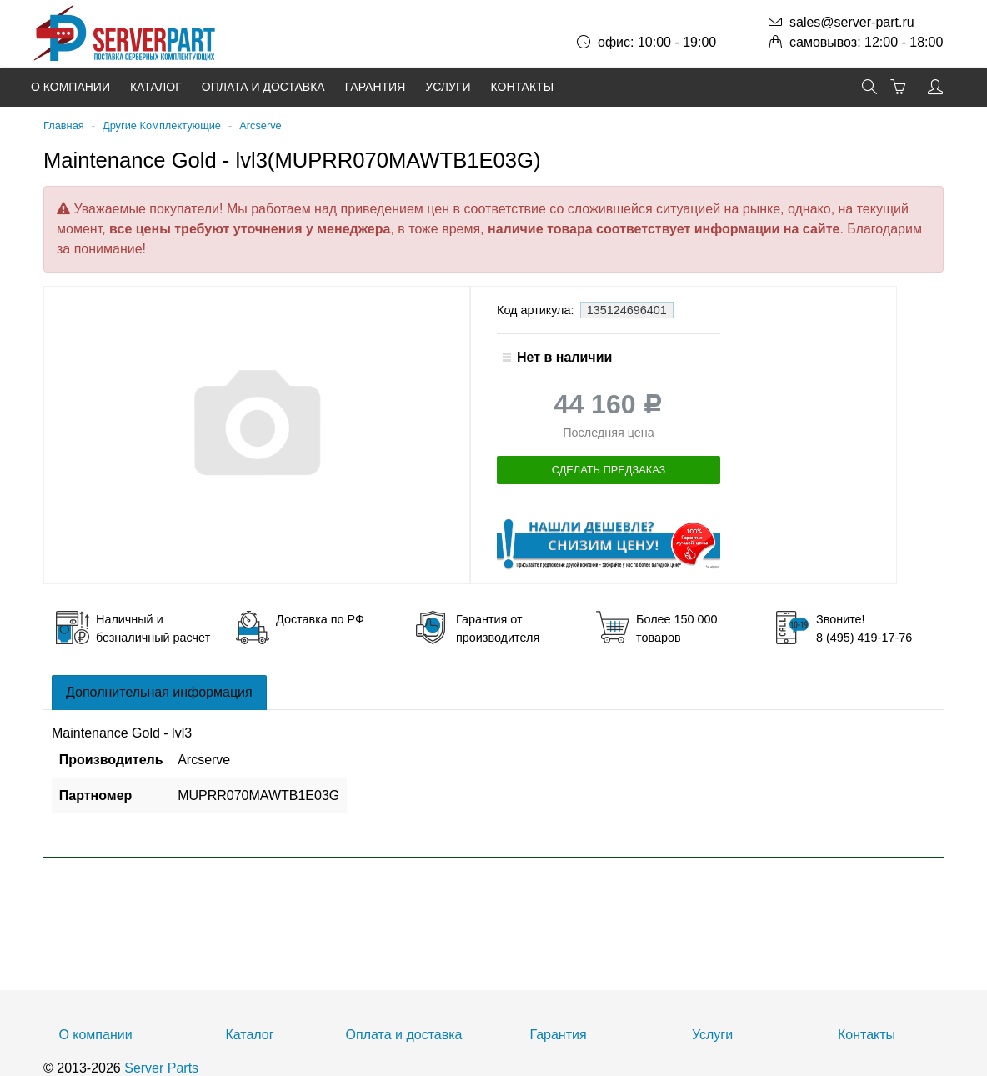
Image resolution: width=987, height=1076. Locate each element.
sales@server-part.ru (851, 22)
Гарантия (375, 86)
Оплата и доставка (263, 86)
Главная (63, 125)
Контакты (522, 86)
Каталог (156, 86)
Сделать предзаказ (609, 469)
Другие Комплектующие (162, 125)
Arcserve (260, 125)
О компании (70, 86)
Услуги (447, 86)
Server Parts (161, 1068)
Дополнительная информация (159, 692)
